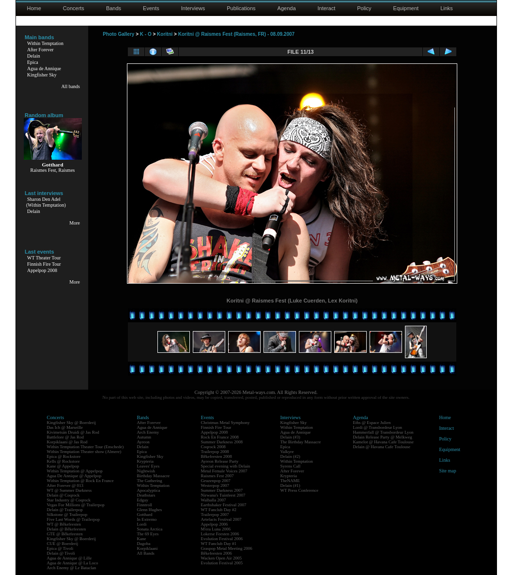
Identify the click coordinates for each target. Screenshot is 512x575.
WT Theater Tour (44, 257)
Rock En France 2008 (220, 437)
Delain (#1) (290, 485)
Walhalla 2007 (213, 500)
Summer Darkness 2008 (222, 441)
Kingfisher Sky (42, 74)
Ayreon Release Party (220, 461)
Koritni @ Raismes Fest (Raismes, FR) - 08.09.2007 (236, 34)
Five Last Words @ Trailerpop (73, 519)
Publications (241, 8)
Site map (447, 470)
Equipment (406, 8)
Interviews (193, 8)
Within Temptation (45, 43)
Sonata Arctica (150, 529)
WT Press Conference (299, 490)
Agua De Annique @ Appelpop (74, 475)
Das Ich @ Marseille (65, 427)
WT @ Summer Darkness (69, 490)
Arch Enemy (148, 432)
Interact (327, 8)
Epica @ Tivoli (60, 548)
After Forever (40, 49)
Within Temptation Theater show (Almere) (84, 451)
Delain (33, 56)
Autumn (144, 437)
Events (151, 8)
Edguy (143, 500)
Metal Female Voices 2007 (224, 471)
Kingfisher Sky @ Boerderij (71, 422)
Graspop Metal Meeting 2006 (226, 548)
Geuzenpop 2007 (216, 480)
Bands (113, 8)
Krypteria (145, 461)
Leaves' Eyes (148, 466)
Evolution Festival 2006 (222, 538)
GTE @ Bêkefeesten (65, 533)
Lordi (142, 524)
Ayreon (143, 441)
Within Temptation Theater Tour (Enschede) (85, 446)
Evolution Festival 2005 (222, 562)
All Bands (146, 553)
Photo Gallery (118, 34)
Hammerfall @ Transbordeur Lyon (383, 432)
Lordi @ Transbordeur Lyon (378, 427)
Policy (364, 8)
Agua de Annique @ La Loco (72, 562)
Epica (32, 62)
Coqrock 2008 (213, 446)
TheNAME (290, 480)
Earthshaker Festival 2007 (224, 504)
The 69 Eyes (148, 533)
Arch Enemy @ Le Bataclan (71, 567)
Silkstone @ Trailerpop (67, 514)
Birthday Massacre (153, 475)
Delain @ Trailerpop (65, 509)
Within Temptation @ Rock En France (80, 480)
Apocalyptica (148, 490)
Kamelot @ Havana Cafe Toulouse (383, 441)
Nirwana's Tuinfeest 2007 (223, 495)
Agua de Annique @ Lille (69, 558)
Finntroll (145, 504)
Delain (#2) (290, 456)
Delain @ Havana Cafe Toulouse (381, 446)
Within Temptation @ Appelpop (75, 471)
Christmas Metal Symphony (225, 422)
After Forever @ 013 (65, 485)
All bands (70, 86)
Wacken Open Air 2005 (221, 558)
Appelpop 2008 (42, 270)
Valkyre (287, 451)
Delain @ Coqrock (63, 495)
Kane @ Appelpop (63, 466)
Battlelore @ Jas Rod (65, 437)
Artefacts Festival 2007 (221, 519)
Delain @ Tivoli (61, 553)
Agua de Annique (44, 68)
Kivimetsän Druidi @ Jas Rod (73, 432)
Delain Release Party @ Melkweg (382, 437)
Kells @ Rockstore (63, 461)
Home (34, 8)
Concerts (73, 8)
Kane (141, 538)
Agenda (287, 8)
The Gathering (149, 480)
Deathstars (146, 495)
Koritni (164, 34)
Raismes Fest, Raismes (53, 170)
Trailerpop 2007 (215, 514)
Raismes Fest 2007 (217, 475)
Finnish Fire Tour (44, 264)
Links (446, 8)
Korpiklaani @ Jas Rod (67, 441)
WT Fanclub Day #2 (219, 509)
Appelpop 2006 (214, 524)
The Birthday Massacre (300, 441)
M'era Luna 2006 (216, 529)
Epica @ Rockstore (64, 456)
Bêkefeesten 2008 (216, 456)
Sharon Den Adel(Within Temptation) (46, 202)
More (74, 223)
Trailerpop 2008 (215, 451)
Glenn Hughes (149, 509)
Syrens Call (290, 466)
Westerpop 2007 (215, 485)
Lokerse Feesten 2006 (220, 533)
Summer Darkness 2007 (222, 490)
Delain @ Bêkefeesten (66, 529)
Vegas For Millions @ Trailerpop (76, 504)
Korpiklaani (147, 548)
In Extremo (147, 519)
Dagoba (144, 543)
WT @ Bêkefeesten (64, 524)
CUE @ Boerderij (62, 543)
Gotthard (145, 514)
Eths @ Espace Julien (372, 422)
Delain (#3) (290, 437)
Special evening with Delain (225, 466)
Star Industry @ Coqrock (69, 500)
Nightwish (146, 471)
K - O (146, 34)
